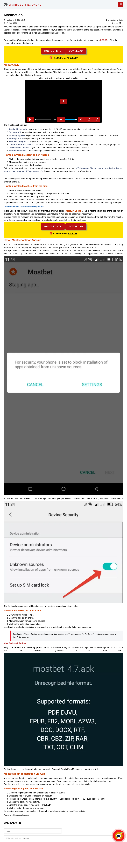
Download (76, 51)
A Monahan (112, 20)
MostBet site (52, 51)
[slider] (43, 119)
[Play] (30, 119)
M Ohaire (120, 20)
